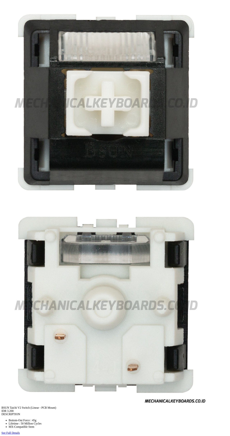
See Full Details (10, 432)
